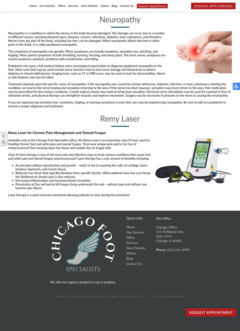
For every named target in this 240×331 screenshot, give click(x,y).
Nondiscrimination (175, 296)
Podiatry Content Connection (126, 296)
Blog (114, 5)
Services (73, 5)
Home (33, 5)
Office (61, 5)
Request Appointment (152, 6)
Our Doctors (47, 5)
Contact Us (127, 5)
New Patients (89, 5)
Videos (104, 5)
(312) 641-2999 (205, 6)
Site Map (158, 296)
